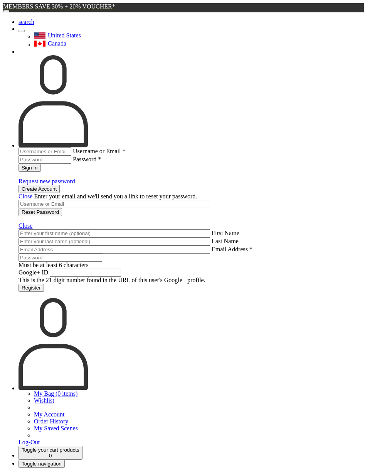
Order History (51, 421)
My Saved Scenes (56, 428)
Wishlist (44, 400)
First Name (225, 233)
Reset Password (40, 212)
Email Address (232, 249)
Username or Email (99, 151)
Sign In (30, 168)
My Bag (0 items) (55, 393)
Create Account (39, 189)
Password (87, 159)
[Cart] (50, 453)
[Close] (6, 11)
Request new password (47, 181)
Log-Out (29, 442)
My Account (49, 414)
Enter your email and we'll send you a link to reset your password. (115, 196)
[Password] (60, 258)
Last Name (225, 241)
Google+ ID (33, 272)
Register (31, 288)
